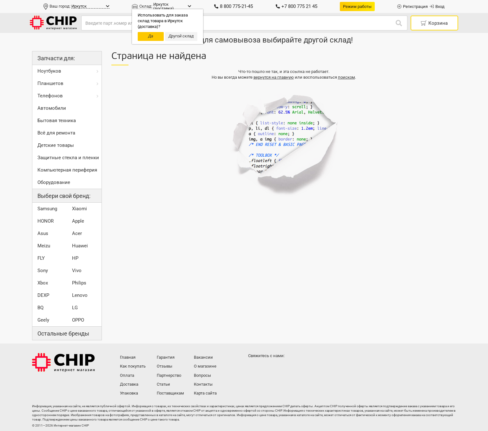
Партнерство (169, 375)
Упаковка (129, 393)
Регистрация (412, 6)
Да (150, 36)
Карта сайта (205, 393)
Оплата (127, 375)
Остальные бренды (63, 333)
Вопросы (202, 375)
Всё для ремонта (56, 133)
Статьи (163, 384)
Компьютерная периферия (67, 170)
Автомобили (51, 108)
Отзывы (164, 366)
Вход (437, 6)
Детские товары (55, 145)
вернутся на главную (274, 77)
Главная (127, 357)
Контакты (203, 384)
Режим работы (357, 6)
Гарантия (166, 357)
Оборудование (53, 182)
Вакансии (203, 357)
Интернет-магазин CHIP (63, 362)
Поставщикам (170, 393)
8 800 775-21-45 (233, 6)
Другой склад (181, 36)
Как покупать (133, 366)
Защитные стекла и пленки (68, 157)
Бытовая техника (56, 120)
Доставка (129, 384)
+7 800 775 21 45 (296, 6)
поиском (346, 77)
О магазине (205, 366)
